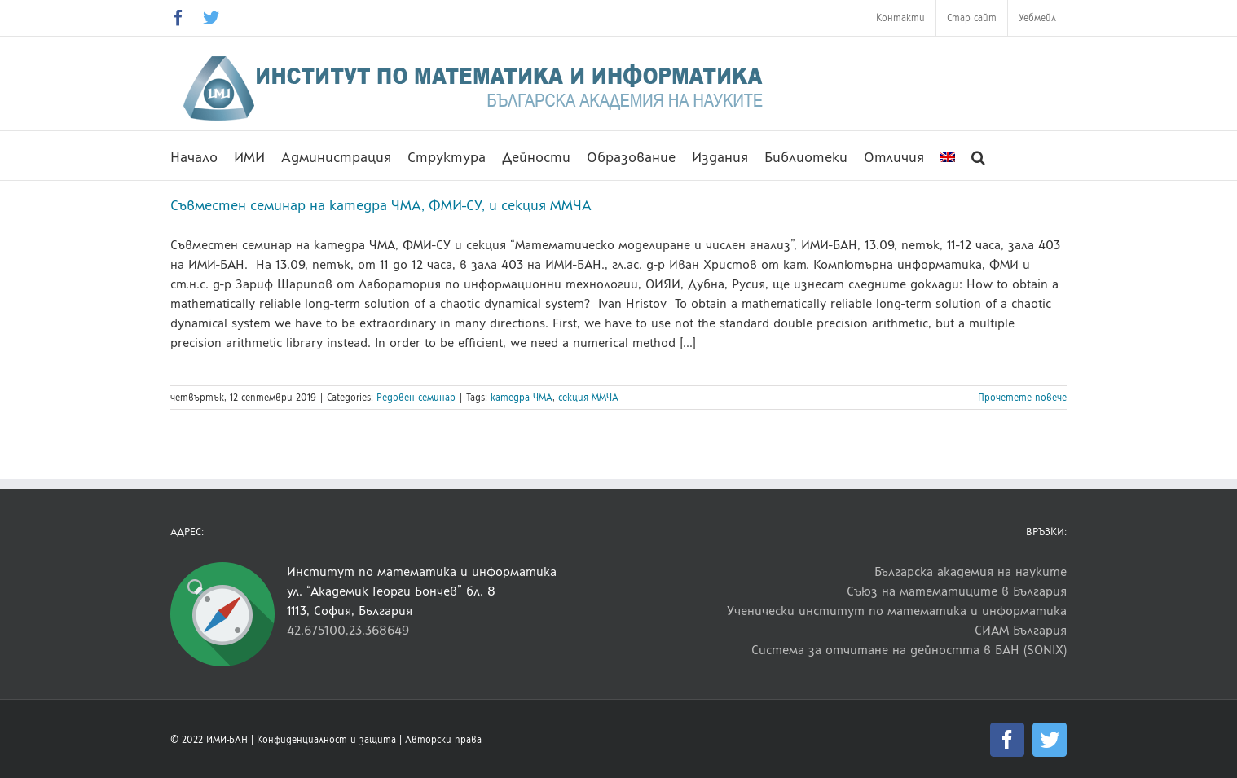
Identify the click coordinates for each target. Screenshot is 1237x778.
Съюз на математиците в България (957, 591)
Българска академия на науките (970, 571)
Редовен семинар (416, 397)
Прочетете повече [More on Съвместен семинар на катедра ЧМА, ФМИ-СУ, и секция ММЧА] (1022, 397)
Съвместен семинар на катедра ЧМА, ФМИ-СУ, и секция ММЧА (381, 205)
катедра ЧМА (521, 397)
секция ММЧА (588, 397)
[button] (978, 155)
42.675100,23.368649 (348, 630)
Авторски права (443, 739)
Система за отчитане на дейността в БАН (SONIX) (909, 649)
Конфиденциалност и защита (326, 739)
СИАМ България (1021, 630)
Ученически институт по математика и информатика (897, 610)
